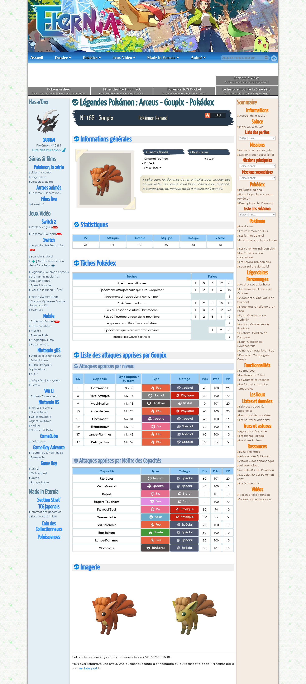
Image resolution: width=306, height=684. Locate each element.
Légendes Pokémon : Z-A (122, 89)
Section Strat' (48, 500)
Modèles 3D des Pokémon (256, 470)
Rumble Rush (39, 335)
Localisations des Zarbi (254, 266)
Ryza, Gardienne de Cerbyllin (251, 317)
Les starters (246, 226)
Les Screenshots (249, 483)
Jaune (35, 478)
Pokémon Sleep (59, 89)
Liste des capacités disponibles (250, 409)
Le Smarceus (247, 370)
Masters (36, 330)
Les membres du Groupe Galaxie (254, 291)
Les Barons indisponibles (255, 262)
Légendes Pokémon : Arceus (50, 272)
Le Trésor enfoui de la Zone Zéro (247, 89)
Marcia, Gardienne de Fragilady (253, 326)
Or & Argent (39, 473)
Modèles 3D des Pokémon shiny (255, 477)
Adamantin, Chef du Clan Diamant (255, 300)
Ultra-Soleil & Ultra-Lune (46, 356)
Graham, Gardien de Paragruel (252, 335)
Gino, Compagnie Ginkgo (256, 350)
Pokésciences (49, 537)
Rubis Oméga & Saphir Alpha (40, 367)
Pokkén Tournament (44, 396)
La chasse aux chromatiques (258, 240)
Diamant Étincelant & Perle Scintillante (44, 279)
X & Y (34, 374)
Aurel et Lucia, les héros (254, 284)
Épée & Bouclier (41, 285)
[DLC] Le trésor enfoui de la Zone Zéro (46, 263)
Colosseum (38, 441)
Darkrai (49, 140)
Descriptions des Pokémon (256, 203)
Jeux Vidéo (122, 57)
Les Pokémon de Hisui (253, 231)
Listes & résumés (41, 172)
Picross (35, 385)
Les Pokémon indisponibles (257, 248)
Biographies (38, 177)
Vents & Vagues (41, 227)
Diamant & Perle (42, 430)
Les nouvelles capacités (254, 420)
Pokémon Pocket (42, 321)
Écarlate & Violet (246, 78)
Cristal (35, 468)
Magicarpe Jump (42, 340)
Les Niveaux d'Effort (252, 375)
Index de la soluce (251, 127)
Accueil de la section (253, 115)
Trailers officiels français (254, 495)
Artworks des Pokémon (254, 456)
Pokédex (90, 57)
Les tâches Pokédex (252, 436)
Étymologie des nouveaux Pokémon (255, 196)
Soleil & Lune (39, 360)
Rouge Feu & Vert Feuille (47, 453)
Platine (35, 425)
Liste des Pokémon (46, 150)
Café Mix (37, 310)
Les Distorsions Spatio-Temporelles (252, 386)
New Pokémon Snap (44, 296)
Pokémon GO (40, 344)
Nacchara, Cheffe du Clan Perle (256, 309)
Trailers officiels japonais (255, 499)
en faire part (88, 668)
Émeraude (37, 457)
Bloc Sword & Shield (44, 516)
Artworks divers (249, 465)
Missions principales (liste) (256, 150)
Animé (196, 57)
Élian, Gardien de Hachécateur (249, 344)
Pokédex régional (251, 190)
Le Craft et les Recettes (254, 380)
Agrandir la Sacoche (253, 431)
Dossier (61, 57)
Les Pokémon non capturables (250, 255)
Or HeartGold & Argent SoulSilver (40, 419)
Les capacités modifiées (255, 415)
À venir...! (37, 204)
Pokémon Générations (46, 193)
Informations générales (46, 512)
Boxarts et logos (249, 451)
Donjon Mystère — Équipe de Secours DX (47, 303)
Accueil (36, 57)
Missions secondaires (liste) (256, 155)
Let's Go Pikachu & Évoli (47, 290)
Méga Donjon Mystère (45, 380)
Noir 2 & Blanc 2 (41, 407)
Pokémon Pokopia (43, 234)
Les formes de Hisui (251, 235)
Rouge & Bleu (40, 482)
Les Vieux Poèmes (250, 440)
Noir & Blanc (39, 412)
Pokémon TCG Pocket (184, 89)
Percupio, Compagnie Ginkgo (253, 357)
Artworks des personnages (256, 461)
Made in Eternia (161, 57)
